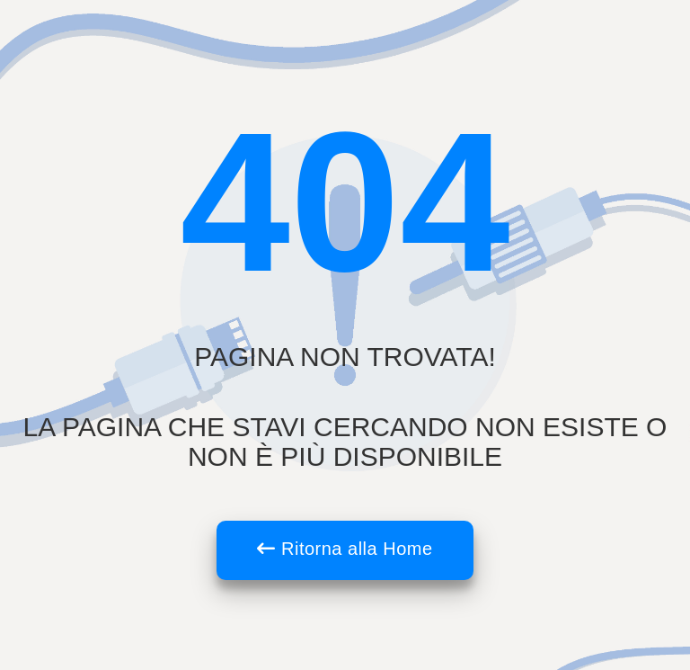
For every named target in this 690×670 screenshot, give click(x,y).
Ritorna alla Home (344, 548)
